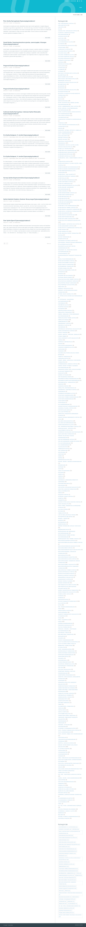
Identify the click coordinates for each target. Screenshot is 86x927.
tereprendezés (62, 721)
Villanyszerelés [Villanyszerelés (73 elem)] (72, 903)
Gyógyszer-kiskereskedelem (65, 398)
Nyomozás (60, 595)
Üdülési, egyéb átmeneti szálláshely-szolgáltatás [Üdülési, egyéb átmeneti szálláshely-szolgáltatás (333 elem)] (70, 915)
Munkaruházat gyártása (64, 579)
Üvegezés (60, 755)
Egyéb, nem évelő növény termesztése (68, 233)
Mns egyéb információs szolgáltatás (68, 546)
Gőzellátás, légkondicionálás (66, 387)
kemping (60, 457)
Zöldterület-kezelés (63, 818)
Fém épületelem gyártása (65, 310)
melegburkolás (62, 522)
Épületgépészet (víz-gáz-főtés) (66, 284)
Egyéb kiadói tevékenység (65, 194)
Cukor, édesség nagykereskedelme (67, 124)
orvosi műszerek (62, 612)
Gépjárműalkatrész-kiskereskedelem (68, 378)
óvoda (60, 617)
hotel (59, 419)
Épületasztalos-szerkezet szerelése (68, 281)
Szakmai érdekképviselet (64, 662)
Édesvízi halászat (62, 139)
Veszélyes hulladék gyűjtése (66, 789)
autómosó (61, 71)
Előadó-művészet (62, 253)
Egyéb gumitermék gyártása (65, 181)
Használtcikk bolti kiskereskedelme (67, 406)
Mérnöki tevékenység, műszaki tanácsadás (69, 525)
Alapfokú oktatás (63, 36)
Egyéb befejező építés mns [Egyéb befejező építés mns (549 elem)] (66, 835)
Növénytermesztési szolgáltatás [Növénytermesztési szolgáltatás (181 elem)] (67, 886)
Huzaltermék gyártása (64, 430)
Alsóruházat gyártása (64, 49)
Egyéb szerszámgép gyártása (66, 225)
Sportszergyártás (63, 656)
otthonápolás (62, 616)
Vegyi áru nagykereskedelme (66, 781)
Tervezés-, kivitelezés (64, 724)
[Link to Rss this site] (82, 1)
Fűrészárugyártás (63, 358)
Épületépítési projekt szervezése (67, 282)
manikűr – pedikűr (63, 518)
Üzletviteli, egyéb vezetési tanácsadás (68, 763)
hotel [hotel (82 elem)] (79, 873)
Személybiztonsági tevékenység (66, 686)
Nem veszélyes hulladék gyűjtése (67, 584)
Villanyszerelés (62, 801)
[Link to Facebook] (80, 1)
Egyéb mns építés (62, 198)
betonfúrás (61, 86)
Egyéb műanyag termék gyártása (67, 207)
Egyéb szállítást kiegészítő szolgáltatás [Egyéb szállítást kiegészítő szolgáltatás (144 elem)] (69, 844)
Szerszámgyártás (63, 698)
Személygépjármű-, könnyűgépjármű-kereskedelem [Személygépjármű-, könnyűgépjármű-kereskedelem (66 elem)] (70, 894)
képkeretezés (62, 465)
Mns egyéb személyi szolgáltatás (67, 564)
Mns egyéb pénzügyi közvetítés (66, 557)
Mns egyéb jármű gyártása (65, 547)
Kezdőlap (78, 14)
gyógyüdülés (61, 402)
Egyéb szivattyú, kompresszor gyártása (69, 227)
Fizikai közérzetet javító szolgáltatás (68, 338)
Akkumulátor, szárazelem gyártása (67, 30)
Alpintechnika (62, 47)
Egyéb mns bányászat (63, 196)
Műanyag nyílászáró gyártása (66, 573)
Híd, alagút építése (63, 411)
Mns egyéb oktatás (63, 555)
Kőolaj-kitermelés (63, 490)
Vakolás (60, 767)
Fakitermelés (61, 303)
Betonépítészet (62, 84)
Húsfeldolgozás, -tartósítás (66, 428)
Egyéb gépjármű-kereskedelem (66, 179)
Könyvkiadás (61, 485)
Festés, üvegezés (62, 332)
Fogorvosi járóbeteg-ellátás (66, 347)
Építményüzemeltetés (64, 268)
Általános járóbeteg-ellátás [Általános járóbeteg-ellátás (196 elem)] (66, 908)
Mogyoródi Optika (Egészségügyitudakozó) (16, 65)
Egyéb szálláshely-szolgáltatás (66, 218)
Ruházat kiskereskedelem (65, 640)
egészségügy (61, 143)
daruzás (60, 128)
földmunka (61, 351)
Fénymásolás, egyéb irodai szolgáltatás (69, 328)
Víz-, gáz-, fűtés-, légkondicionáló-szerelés (69, 805)
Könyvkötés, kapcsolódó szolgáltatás (68, 487)
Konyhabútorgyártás (64, 483)
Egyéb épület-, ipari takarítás (66, 174)
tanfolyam (61, 708)
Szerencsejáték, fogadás (65, 697)
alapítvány (61, 38)
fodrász (60, 339)
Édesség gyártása (63, 137)
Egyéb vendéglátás (63, 231)
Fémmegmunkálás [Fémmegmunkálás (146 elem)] (64, 866)
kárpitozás (61, 454)
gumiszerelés (61, 391)
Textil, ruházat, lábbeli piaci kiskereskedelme (70, 733)
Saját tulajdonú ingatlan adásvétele (68, 641)
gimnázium (60, 384)
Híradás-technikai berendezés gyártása (68, 417)
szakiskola (61, 658)
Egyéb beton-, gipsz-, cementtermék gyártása (70, 157)
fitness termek (62, 336)
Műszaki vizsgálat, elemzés (65, 581)
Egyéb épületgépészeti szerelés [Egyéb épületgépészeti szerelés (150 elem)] (67, 853)
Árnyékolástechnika (63, 63)
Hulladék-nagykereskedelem (66, 422)
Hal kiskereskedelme (63, 404)
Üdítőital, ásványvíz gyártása (66, 743)
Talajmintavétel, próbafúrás (66, 706)
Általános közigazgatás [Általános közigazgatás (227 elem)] (65, 910)
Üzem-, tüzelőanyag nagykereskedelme (68, 757)
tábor (59, 704)
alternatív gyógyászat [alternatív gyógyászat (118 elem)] (65, 829)
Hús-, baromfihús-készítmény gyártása (68, 426)
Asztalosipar (61, 65)
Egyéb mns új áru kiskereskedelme (67, 205)
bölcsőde (60, 97)
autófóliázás (61, 67)
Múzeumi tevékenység (64, 582)
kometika (60, 474)
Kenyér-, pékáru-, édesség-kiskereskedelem (69, 461)
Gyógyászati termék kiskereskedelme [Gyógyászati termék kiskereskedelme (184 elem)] (68, 868)
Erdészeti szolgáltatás (64, 288)
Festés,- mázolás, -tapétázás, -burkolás (68, 334)
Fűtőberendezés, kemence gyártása (67, 363)
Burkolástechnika (63, 100)
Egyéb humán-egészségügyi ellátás (67, 185)
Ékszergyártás (62, 238)
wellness (60, 814)
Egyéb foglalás (62, 178)
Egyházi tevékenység (63, 236)
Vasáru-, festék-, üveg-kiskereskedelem (68, 778)
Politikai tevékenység (64, 627)
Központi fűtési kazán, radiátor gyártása (69, 501)
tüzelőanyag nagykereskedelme (66, 739)
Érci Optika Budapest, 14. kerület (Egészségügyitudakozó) (21, 135)
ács (59, 29)
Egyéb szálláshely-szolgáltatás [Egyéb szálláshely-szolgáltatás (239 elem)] (67, 842)
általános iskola (62, 52)
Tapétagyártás (62, 709)
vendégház (61, 783)
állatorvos (61, 43)
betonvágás (61, 87)
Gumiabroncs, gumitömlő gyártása (67, 389)
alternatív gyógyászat (64, 60)
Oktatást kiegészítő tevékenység (67, 601)
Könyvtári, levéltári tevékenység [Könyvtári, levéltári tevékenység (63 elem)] (67, 877)
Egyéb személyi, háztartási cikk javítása (68, 224)
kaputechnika (61, 452)
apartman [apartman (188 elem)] (75, 829)
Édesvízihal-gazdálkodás (64, 141)
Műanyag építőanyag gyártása (66, 571)
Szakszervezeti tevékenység (66, 665)
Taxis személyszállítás (64, 713)
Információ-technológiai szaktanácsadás (69, 432)
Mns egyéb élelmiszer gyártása (66, 540)
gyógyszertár (62, 400)
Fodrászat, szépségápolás (65, 341)
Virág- (59, 803)
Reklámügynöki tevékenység (65, 634)
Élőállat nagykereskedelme (65, 259)
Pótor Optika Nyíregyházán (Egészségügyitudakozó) (19, 21)
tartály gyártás (62, 711)
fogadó (60, 343)
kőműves (60, 478)
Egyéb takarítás (62, 229)
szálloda (60, 667)
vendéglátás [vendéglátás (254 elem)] (63, 903)
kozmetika (61, 498)
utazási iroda (61, 750)
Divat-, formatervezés (64, 133)
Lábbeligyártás (62, 513)
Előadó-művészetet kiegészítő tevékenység (70, 255)
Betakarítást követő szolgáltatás (67, 82)
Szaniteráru (61, 680)
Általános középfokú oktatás (66, 56)
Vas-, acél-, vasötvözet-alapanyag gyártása (69, 774)
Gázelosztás (61, 373)
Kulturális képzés (63, 509)
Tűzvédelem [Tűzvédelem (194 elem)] (62, 901)
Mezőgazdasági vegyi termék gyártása (68, 538)
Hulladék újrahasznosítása (65, 421)
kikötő (60, 468)
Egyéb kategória (62, 190)
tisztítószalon (62, 737)
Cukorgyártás (62, 126)
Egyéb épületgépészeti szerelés (67, 176)
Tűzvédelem (61, 741)
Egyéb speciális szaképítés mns (66, 214)
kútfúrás (60, 511)
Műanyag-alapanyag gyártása (66, 575)
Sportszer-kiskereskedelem (65, 654)
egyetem (60, 235)
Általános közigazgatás (64, 58)
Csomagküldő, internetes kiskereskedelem (69, 119)
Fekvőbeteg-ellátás (63, 304)
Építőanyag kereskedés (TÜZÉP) (66, 270)
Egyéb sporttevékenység (65, 216)
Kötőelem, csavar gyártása (65, 496)
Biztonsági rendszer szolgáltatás (67, 89)
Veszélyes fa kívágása (64, 787)
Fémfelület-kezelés (63, 319)
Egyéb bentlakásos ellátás (65, 156)
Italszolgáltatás (62, 446)
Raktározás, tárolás (63, 632)
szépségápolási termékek (65, 695)
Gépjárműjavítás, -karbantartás (66, 382)
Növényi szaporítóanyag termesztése (68, 590)
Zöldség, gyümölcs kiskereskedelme (68, 816)
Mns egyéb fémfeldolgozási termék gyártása (70, 542)
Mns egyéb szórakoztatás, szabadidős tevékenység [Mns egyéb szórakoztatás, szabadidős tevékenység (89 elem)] (67, 883)
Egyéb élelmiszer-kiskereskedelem (67, 168)
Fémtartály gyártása (63, 325)
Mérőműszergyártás (63, 529)
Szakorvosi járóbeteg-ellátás (66, 663)
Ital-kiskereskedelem (63, 444)
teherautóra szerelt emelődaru (67, 715)
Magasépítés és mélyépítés (65, 516)
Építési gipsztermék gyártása (66, 262)
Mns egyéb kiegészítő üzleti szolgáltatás (69, 549)
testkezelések (62, 726)
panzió (60, 621)
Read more (47, 37)
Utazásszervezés (62, 754)
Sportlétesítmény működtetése (66, 652)
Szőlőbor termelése (63, 702)
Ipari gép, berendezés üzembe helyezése (68, 441)
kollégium (61, 472)
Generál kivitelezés (63, 374)
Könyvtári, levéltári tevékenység (67, 489)
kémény (60, 455)
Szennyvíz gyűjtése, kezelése (66, 693)
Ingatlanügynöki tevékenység (66, 433)
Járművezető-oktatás (64, 448)
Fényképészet (62, 327)
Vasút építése (61, 779)
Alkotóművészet (62, 40)
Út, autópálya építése (63, 748)
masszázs (60, 520)
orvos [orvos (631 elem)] (61, 890)
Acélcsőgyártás (62, 25)
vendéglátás (61, 785)
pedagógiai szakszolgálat (65, 625)
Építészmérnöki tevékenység (66, 266)
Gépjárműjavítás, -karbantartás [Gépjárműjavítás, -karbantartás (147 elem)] (67, 873)
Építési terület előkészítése (66, 264)
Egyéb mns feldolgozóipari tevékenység (69, 200)
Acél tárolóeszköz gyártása (66, 23)
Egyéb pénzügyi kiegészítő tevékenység (68, 209)
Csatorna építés (62, 117)
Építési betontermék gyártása (66, 260)
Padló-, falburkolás (63, 619)
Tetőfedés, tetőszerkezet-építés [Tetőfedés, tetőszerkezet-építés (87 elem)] (67, 899)
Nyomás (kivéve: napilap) (64, 593)
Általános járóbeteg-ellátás (66, 54)
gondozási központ (63, 386)
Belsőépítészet (62, 75)
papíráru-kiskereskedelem (65, 623)
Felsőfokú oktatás (63, 306)
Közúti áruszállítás (63, 503)
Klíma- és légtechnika (64, 470)
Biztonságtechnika (63, 91)
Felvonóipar (61, 308)
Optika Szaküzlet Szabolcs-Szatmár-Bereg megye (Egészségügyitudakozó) (26, 199)
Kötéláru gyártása (63, 494)
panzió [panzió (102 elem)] (67, 890)
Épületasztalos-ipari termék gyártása (68, 279)
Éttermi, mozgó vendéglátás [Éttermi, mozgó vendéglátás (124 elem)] (66, 912)
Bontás (60, 99)
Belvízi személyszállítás (64, 76)
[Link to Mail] (78, 1)
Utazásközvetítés (63, 752)
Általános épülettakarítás (65, 51)
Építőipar (60, 273)
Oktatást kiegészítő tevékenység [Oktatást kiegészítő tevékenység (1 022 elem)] (67, 888)
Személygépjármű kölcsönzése (66, 687)
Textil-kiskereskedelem (64, 732)
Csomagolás (61, 122)
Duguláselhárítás (63, 135)
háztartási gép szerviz (64, 409)
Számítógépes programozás (65, 674)
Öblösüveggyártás (63, 599)
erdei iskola (61, 286)
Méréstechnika (62, 524)
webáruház (61, 812)
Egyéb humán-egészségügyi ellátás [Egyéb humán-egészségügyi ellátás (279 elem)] (68, 837)
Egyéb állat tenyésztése (64, 148)
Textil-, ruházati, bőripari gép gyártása (68, 730)
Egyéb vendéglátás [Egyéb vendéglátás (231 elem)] (64, 846)
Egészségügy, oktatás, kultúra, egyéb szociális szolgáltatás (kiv (22, 137)
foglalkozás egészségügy (65, 345)
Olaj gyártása (62, 603)
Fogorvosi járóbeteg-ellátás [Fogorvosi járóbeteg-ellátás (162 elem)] (66, 864)
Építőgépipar (61, 271)
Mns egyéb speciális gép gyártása (67, 558)
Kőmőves (60, 476)
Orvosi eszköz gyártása (64, 610)
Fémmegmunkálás (62, 321)
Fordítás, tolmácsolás (64, 356)
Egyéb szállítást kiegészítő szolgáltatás (69, 220)
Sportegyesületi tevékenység (66, 651)
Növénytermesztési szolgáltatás (67, 592)
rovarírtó (61, 638)
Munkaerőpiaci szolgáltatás (65, 577)
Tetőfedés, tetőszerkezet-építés (67, 728)
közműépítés (61, 500)
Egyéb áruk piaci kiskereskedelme (67, 150)
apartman (60, 62)
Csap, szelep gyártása (64, 115)
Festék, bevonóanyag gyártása (66, 330)
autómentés (61, 69)
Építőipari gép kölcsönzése (65, 275)
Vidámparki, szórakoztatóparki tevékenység (70, 794)
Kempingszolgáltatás (64, 459)
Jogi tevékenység (63, 450)
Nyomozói (60, 597)
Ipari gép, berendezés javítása (66, 439)
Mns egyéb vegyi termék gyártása (67, 570)
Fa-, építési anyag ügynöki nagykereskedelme (70, 295)
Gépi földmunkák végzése (65, 376)
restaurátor (61, 636)
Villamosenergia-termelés (65, 800)
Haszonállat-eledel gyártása (66, 408)
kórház (60, 492)
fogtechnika (61, 349)
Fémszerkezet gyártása (64, 323)
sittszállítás (61, 647)
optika (11, 22)
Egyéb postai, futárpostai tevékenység (68, 211)
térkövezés (61, 722)
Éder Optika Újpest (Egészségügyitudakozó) (16, 220)
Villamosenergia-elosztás (65, 798)
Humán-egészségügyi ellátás (66, 424)
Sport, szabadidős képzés (65, 649)
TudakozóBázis (10, 925)
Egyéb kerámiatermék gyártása (66, 192)
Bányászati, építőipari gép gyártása (67, 73)
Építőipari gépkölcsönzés (65, 277)
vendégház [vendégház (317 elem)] (70, 901)
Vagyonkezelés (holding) (64, 765)
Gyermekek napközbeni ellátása (66, 393)
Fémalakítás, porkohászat (65, 312)
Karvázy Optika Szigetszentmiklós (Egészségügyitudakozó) (21, 178)
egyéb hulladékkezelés (64, 183)
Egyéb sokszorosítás (64, 213)
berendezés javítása (63, 80)
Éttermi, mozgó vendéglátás (65, 293)
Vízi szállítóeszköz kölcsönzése (67, 809)
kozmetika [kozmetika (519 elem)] (78, 875)
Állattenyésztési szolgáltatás (66, 45)
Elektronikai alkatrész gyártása (67, 240)
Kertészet (61, 467)
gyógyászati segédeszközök (65, 395)
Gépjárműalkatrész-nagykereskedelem (68, 380)
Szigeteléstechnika (63, 700)
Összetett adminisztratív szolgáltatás (68, 614)
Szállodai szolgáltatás (64, 669)
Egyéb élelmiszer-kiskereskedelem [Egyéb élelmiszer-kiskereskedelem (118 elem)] (68, 851)
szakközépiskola (62, 660)
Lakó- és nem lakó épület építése (67, 514)
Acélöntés (61, 27)
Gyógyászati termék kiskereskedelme (68, 397)
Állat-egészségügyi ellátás (65, 41)
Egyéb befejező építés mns (65, 154)
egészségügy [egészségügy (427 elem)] (63, 855)
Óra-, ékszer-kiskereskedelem (66, 606)
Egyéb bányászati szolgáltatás (66, 152)
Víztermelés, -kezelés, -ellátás (66, 811)
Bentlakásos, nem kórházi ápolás (67, 78)
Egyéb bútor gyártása (64, 161)
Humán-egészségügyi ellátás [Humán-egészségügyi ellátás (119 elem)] (66, 875)
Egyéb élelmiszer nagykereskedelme (68, 167)
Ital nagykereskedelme (64, 443)
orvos (59, 608)
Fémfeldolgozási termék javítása (67, 317)
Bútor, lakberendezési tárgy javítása (68, 106)
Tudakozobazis (17, 22)
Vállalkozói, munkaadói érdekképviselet (69, 768)
